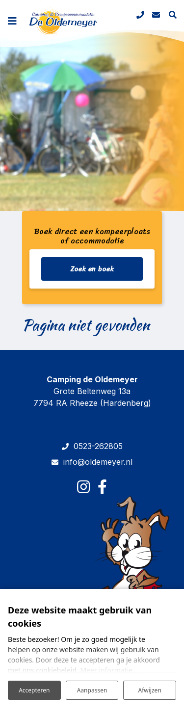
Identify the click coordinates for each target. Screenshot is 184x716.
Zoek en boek (92, 269)
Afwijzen (149, 690)
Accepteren (34, 690)
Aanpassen (92, 690)
